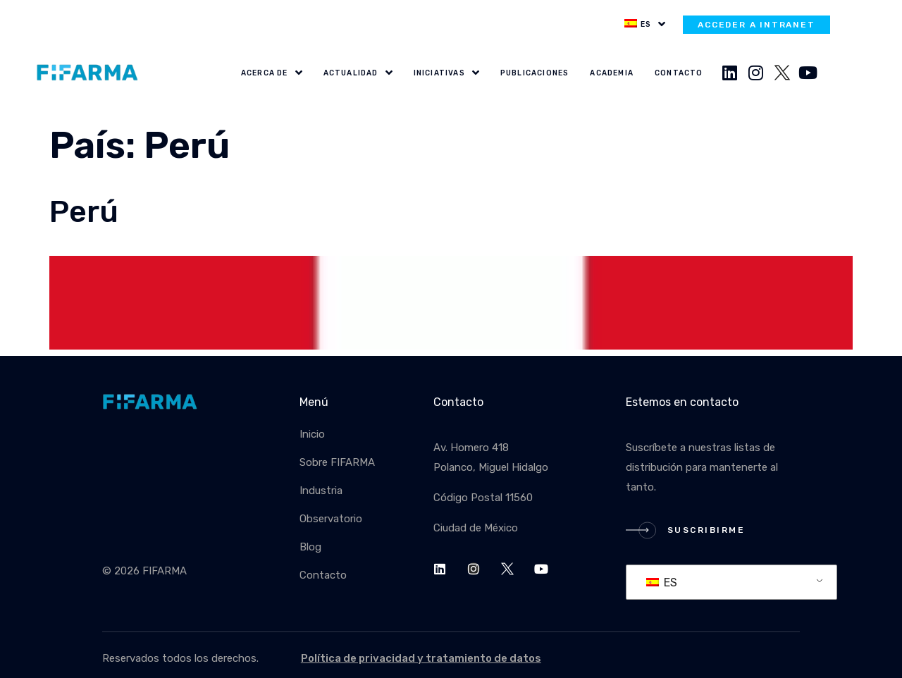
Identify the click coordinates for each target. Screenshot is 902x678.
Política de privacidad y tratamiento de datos (421, 658)
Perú (83, 212)
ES (661, 582)
